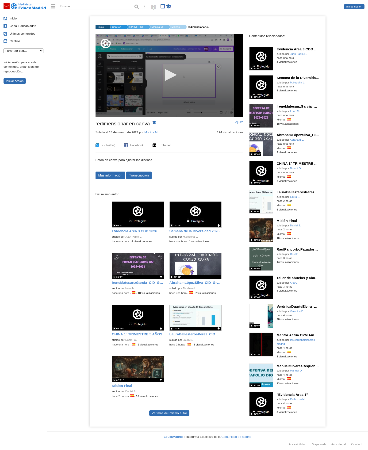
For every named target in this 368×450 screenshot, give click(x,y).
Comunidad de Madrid (236, 437)
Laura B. (188, 339)
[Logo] (105, 43)
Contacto (357, 444)
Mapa (319, 444)
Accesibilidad (297, 444)
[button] (169, 75)
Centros (15, 41)
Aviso (338, 444)
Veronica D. (297, 311)
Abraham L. (190, 288)
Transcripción (139, 175)
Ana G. (294, 282)
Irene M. (130, 288)
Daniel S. (130, 391)
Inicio (13, 18)
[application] (169, 75)
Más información (110, 175)
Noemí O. (131, 339)
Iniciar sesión (354, 6)
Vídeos (176, 27)
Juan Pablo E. (133, 236)
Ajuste (239, 122)
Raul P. (294, 254)
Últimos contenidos (22, 33)
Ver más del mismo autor (169, 413)
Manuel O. (296, 370)
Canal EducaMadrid (23, 26)
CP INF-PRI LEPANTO (136, 27)
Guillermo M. (297, 399)
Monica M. (158, 27)
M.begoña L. (190, 236)
